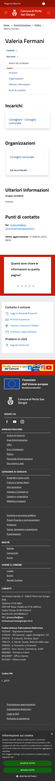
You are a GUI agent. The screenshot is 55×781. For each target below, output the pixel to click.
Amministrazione (22, 25)
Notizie (10, 548)
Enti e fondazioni (15, 449)
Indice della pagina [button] (19, 63)
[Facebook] (7, 422)
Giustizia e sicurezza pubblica (21, 515)
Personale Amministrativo (20, 458)
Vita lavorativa (14, 487)
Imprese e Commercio (17, 491)
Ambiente (11, 524)
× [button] (52, 734)
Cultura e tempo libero (18, 482)
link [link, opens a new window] (12, 757)
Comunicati (12, 553)
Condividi (12, 50)
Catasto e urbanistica (17, 496)
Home (6, 25)
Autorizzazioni (14, 534)
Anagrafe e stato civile (18, 477)
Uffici (9, 444)
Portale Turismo (14, 580)
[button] (27, 776)
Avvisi (10, 557)
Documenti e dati (15, 463)
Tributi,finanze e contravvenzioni (23, 520)
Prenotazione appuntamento (21, 704)
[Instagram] (22, 422)
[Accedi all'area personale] (43, 3)
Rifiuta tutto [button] (27, 770)
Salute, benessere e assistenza (22, 529)
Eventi (10, 575)
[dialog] (27, 756)
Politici (37, 25)
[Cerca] (49, 13)
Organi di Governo (16, 435)
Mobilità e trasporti (16, 501)
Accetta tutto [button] (27, 763)
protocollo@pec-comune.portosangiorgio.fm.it (19, 226)
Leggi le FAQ (13, 714)
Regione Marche (12, 3)
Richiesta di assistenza (18, 718)
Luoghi (10, 571)
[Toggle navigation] (6, 12)
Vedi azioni (13, 56)
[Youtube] (15, 422)
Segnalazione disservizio (19, 709)
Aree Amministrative (17, 440)
